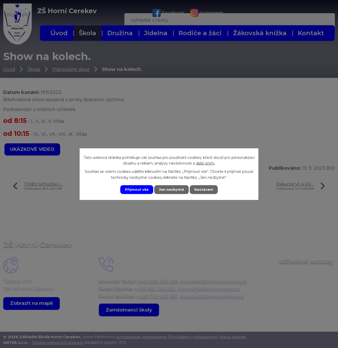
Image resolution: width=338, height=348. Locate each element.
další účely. (205, 162)
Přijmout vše (135, 189)
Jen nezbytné (171, 189)
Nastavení (206, 189)
